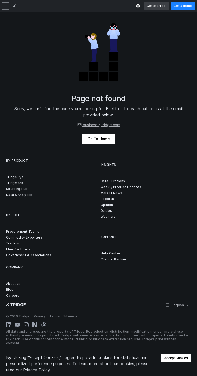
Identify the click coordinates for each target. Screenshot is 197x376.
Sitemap (70, 316)
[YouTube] (17, 324)
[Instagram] (26, 324)
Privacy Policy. (37, 369)
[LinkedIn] (8, 324)
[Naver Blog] (34, 324)
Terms (54, 316)
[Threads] (43, 324)
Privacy (40, 316)
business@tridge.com (98, 125)
